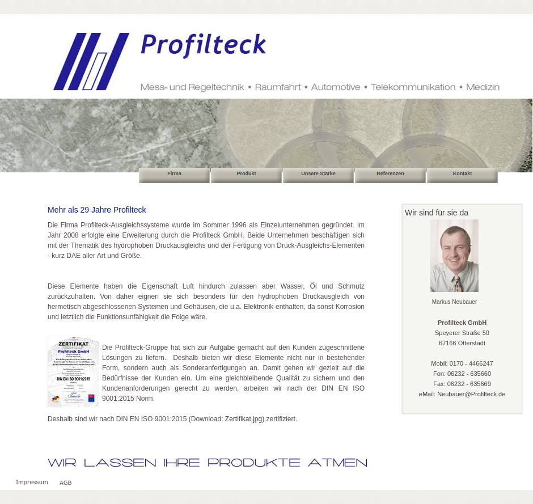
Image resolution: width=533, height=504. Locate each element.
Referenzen (390, 173)
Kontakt (462, 173)
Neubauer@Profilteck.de (471, 394)
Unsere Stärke (318, 173)
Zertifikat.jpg (243, 419)
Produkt (246, 173)
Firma (174, 173)
